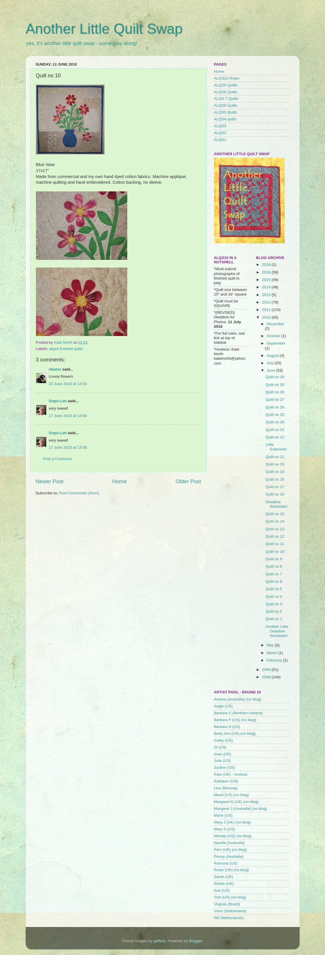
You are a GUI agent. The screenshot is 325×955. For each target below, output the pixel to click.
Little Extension (276, 446)
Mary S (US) (224, 829)
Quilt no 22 (275, 437)
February (275, 660)
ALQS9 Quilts (225, 85)
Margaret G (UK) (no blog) (236, 802)
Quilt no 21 (275, 457)
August (273, 355)
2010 (267, 317)
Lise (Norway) (226, 788)
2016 (267, 272)
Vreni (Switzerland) (230, 911)
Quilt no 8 (274, 566)
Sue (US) (222, 890)
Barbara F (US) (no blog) (235, 720)
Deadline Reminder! (277, 504)
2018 (267, 264)
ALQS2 (220, 133)
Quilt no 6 (274, 581)
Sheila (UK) (224, 883)
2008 (267, 677)
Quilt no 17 (275, 487)
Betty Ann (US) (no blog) (235, 733)
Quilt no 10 (275, 551)
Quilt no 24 (275, 422)
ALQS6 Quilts (225, 105)
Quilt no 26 (275, 407)
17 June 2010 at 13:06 (68, 416)
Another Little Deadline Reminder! (277, 631)
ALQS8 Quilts (225, 92)
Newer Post (50, 481)
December (275, 324)
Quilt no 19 (275, 472)
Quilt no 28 (275, 392)
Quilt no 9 (274, 559)
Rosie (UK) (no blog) (231, 870)
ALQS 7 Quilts (226, 98)
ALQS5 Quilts (225, 112)
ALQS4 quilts (225, 119)
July (270, 363)
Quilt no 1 (274, 619)
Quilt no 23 (275, 430)
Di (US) (220, 747)
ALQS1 (220, 139)
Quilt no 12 (275, 536)
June (271, 370)
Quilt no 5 (274, 589)
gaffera (159, 941)
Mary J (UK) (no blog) (232, 822)
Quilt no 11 (275, 544)
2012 (267, 302)
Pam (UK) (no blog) (230, 849)
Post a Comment (57, 459)
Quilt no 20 (275, 464)
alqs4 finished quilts (66, 349)
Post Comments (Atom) (79, 493)
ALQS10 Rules (226, 78)
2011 (267, 309)
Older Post (188, 481)
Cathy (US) (223, 740)
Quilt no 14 (275, 521)
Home (119, 481)
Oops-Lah (58, 401)
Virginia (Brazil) (227, 904)
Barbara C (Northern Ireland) (238, 713)
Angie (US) (223, 706)
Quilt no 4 (274, 596)
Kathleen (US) (226, 781)
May (271, 645)
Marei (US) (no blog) (231, 795)
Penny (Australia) (229, 856)
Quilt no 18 (275, 479)
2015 (267, 280)
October (274, 336)
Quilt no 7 (274, 574)
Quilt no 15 (275, 514)
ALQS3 (220, 126)
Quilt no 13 (275, 529)
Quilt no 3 (274, 604)
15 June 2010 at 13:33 (68, 384)
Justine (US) (224, 767)
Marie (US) (223, 815)
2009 (267, 669)
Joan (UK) (222, 754)
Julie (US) (222, 760)
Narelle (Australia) (229, 843)
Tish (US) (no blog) (230, 897)
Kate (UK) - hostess (231, 774)
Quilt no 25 (275, 414)
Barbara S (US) (227, 727)
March (272, 653)
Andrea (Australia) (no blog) (237, 699)
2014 (267, 287)
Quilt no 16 (275, 494)
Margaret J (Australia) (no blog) (240, 808)
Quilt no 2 (274, 611)
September (276, 343)
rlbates (55, 369)
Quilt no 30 (275, 377)
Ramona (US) (226, 863)
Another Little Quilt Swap (104, 29)
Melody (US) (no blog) (233, 836)
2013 (267, 295)
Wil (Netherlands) (229, 918)
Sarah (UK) (223, 877)
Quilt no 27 (275, 399)
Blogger (195, 941)
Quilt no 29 (275, 385)
